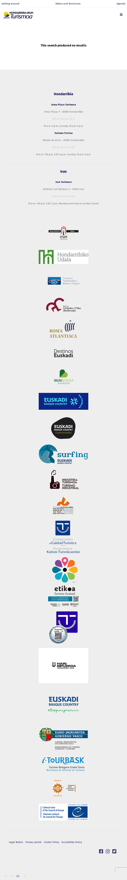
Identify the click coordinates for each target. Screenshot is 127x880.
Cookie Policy (52, 842)
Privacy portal (33, 842)
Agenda (121, 3)
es (12, 876)
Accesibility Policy (72, 842)
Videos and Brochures (68, 3)
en (18, 876)
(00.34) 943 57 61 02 (63, 147)
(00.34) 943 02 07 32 (63, 196)
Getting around (10, 3)
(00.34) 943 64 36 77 (63, 118)
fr (25, 876)
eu (5, 876)
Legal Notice (16, 842)
